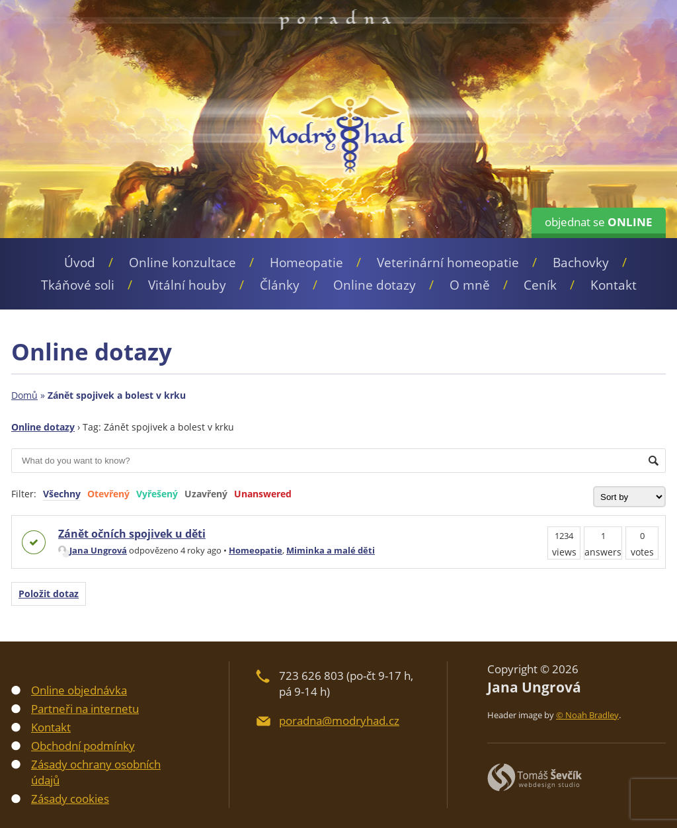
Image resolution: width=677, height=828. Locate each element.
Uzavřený (205, 493)
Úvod (79, 262)
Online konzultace (182, 262)
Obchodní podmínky (83, 745)
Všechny (62, 493)
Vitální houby (187, 285)
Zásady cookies (70, 798)
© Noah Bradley (587, 715)
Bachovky (581, 262)
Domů (24, 395)
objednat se (599, 221)
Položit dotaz (49, 593)
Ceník (540, 285)
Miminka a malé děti (330, 550)
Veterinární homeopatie (448, 262)
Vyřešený (157, 493)
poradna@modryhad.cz (339, 720)
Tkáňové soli (77, 285)
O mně (470, 285)
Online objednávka (79, 690)
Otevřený (108, 493)
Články (279, 285)
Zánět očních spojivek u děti (132, 533)
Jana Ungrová (92, 550)
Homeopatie (306, 262)
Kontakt (613, 285)
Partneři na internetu (85, 708)
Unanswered (263, 493)
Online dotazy (374, 285)
